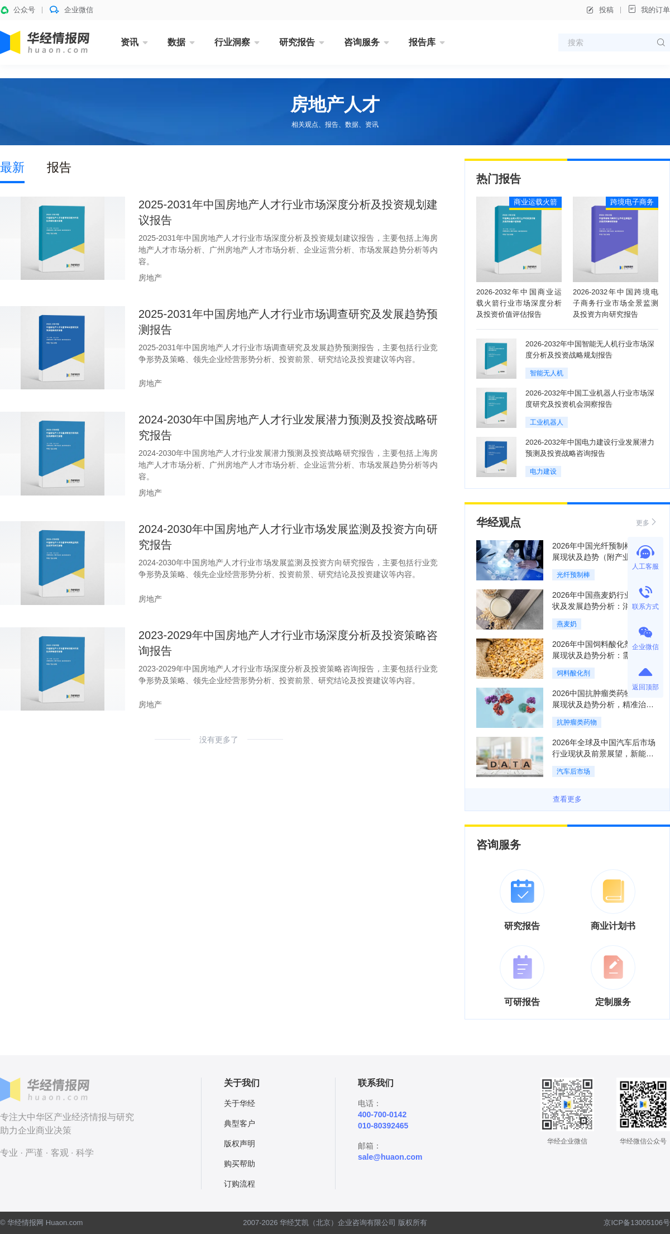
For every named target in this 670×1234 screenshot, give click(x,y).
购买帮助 (239, 1163)
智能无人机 (546, 373)
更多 (647, 522)
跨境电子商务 (632, 202)
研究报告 (297, 42)
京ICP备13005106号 (637, 1222)
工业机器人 (546, 422)
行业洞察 (232, 42)
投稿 (600, 10)
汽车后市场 (573, 771)
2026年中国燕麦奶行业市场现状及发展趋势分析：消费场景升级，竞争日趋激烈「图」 (603, 606)
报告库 (422, 42)
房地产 (150, 277)
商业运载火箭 (535, 202)
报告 (59, 167)
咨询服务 (362, 42)
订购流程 (239, 1183)
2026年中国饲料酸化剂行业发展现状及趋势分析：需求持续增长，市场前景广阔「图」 (603, 655)
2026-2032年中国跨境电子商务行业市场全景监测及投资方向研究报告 (615, 303)
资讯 (129, 42)
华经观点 (498, 522)
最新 (12, 167)
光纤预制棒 (573, 575)
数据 (176, 42)
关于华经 (239, 1103)
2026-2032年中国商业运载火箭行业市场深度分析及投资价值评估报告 (519, 303)
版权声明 (239, 1143)
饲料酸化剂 (573, 673)
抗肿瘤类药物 (577, 722)
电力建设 (543, 471)
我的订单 (649, 9)
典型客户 (239, 1123)
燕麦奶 (567, 624)
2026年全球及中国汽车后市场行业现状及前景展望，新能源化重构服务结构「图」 (603, 753)
